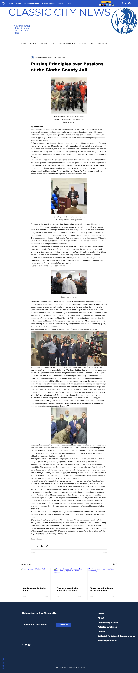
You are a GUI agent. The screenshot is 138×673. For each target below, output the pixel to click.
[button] (106, 3)
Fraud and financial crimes (67, 43)
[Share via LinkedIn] (42, 546)
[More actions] (106, 57)
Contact (102, 631)
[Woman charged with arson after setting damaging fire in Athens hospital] (69, 576)
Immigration (43, 43)
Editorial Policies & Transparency (116, 636)
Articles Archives (107, 627)
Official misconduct (103, 43)
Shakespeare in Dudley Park (34, 589)
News (33, 539)
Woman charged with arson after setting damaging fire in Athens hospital (69, 589)
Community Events (108, 622)
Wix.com (83, 667)
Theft (53, 43)
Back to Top (3, 663)
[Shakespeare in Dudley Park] (36, 576)
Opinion (39, 539)
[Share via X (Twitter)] (37, 546)
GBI (92, 43)
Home (101, 613)
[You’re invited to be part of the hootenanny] (102, 576)
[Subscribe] (63, 625)
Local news (83, 43)
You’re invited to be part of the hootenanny (102, 589)
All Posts (23, 43)
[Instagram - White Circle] (129, 3)
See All (115, 564)
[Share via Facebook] (32, 546)
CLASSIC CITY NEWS (59, 12)
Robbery (33, 43)
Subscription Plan (107, 640)
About (101, 618)
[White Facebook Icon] (23, 645)
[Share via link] (47, 546)
